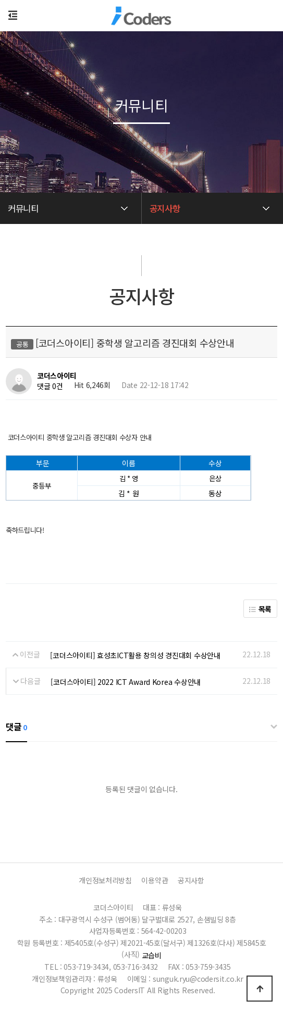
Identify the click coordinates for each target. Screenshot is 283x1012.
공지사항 (191, 880)
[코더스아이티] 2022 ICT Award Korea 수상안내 (125, 682)
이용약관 (154, 880)
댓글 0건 (50, 386)
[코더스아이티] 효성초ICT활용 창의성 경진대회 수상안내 (135, 655)
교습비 (152, 955)
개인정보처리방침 (105, 880)
